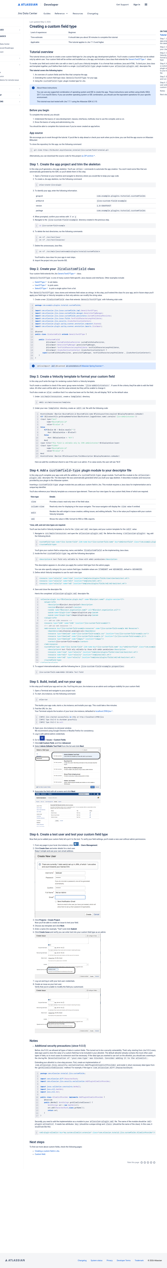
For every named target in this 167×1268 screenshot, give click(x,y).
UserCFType (41, 285)
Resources (78, 13)
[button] (146, 4)
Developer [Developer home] (51, 4)
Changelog (92, 13)
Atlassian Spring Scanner (92, 367)
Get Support (122, 4)
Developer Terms (124, 1260)
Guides (47, 13)
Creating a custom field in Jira (47, 1155)
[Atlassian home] (27, 4)
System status (96, 1260)
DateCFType (41, 282)
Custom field (40, 1158)
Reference (62, 13)
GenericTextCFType (137, 59)
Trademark (139, 1260)
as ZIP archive (88, 156)
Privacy (110, 1260)
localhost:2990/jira (104, 713)
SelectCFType (41, 288)
